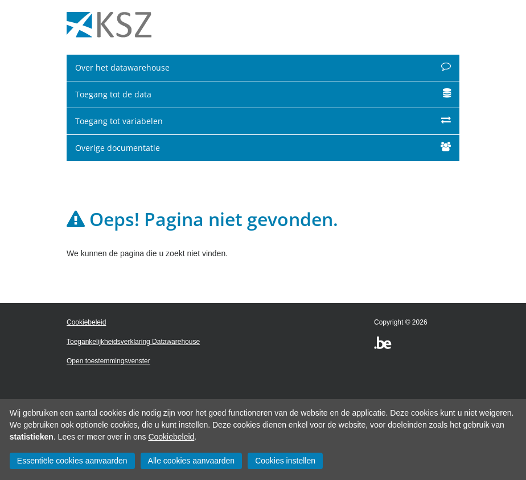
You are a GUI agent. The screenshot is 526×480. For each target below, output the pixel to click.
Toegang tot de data (263, 94)
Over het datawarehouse (263, 67)
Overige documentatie (263, 148)
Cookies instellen (285, 460)
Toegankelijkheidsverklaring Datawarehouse (133, 342)
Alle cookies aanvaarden (191, 460)
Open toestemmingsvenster (108, 361)
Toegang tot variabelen (263, 121)
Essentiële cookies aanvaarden (72, 460)
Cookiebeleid (171, 436)
